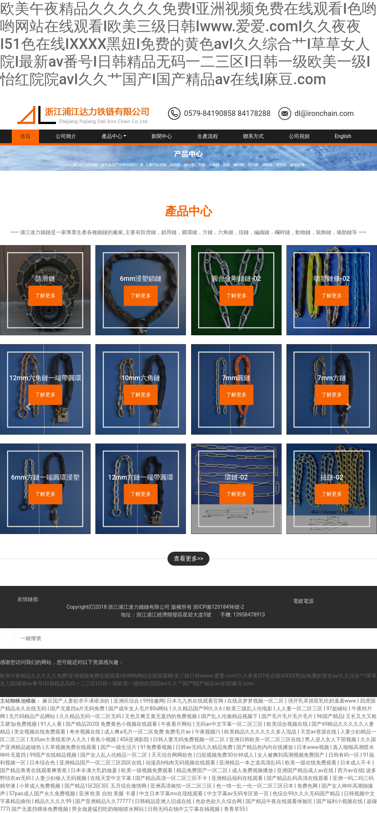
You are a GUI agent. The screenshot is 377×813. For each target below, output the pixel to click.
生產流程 (207, 136)
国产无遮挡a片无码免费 (78, 708)
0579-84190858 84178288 (227, 113)
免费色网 (308, 786)
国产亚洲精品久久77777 (103, 801)
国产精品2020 (82, 724)
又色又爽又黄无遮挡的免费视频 (161, 716)
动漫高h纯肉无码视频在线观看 (180, 763)
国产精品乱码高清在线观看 (298, 778)
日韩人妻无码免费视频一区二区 (189, 739)
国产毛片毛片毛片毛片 (287, 716)
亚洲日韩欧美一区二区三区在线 (265, 739)
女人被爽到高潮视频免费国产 (291, 755)
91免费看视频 (156, 747)
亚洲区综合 (126, 701)
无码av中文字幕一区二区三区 (229, 724)
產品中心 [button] (112, 136)
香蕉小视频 (103, 739)
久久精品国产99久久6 (197, 708)
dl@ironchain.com (324, 113)
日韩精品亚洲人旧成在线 (164, 801)
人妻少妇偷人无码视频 (61, 778)
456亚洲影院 (135, 739)
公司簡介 (66, 136)
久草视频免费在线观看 (71, 747)
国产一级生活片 (119, 747)
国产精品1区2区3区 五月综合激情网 (106, 786)
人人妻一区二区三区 (300, 708)
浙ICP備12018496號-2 (218, 607)
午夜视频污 (208, 732)
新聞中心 (161, 136)
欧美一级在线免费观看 (311, 763)
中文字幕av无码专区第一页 (238, 793)
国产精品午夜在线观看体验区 (280, 801)
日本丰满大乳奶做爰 (94, 770)
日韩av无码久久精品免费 (205, 747)
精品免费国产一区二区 (202, 770)
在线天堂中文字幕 (111, 778)
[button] (28, 406)
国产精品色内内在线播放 (265, 747)
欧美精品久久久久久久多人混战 (260, 732)
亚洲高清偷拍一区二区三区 (181, 786)
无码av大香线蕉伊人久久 (58, 739)
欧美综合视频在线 (288, 724)
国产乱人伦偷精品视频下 (230, 716)
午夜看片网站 (177, 724)
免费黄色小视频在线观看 (129, 724)
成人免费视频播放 (253, 770)
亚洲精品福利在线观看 (237, 778)
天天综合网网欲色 (172, 755)
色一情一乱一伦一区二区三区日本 (255, 786)
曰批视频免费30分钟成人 (225, 755)
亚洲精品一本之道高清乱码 (250, 763)
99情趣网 (153, 701)
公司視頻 (299, 136)
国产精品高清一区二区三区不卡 (171, 778)
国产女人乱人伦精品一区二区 (114, 755)
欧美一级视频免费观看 (147, 770)
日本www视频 (313, 747)
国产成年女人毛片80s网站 (138, 708)
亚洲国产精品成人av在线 (306, 770)
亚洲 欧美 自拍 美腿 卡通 (108, 793)
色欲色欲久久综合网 (219, 801)
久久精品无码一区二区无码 (90, 716)
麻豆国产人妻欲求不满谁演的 (76, 701)
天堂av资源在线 (319, 732)
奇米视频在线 (86, 732)
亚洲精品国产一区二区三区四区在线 (101, 763)
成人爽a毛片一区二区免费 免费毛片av (148, 732)
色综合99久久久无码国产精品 (306, 793)
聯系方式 (253, 136)
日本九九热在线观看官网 (196, 701)
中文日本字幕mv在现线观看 (171, 793)
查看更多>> (189, 558)
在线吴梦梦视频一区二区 (256, 701)
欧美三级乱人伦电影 (250, 708)
